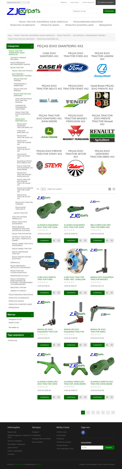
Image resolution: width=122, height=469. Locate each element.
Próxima (108, 412)
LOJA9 (39, 464)
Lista (113, 189)
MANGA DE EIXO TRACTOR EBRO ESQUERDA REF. (98, 331)
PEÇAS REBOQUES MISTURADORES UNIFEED (20, 63)
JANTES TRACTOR (21, 213)
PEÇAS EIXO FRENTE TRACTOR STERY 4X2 (25, 190)
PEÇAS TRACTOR (63, 35)
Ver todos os (14, 327)
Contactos (11, 454)
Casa (10, 35)
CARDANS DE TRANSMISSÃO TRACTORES (21, 107)
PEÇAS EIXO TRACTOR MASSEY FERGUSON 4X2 (24, 174)
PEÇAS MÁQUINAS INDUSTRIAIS (88, 22)
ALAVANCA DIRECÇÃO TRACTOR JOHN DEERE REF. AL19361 (75, 384)
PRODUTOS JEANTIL (50, 25)
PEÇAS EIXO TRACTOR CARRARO (24, 203)
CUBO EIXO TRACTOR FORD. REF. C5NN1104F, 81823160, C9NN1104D (75, 279)
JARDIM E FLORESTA (18, 291)
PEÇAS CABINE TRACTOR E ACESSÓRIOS (22, 244)
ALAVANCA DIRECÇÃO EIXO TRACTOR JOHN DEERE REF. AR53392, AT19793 (47, 385)
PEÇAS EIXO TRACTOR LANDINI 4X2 (24, 142)
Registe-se (64, 2)
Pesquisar (35, 432)
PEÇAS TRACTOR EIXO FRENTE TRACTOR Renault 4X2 (23, 182)
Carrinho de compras (64, 442)
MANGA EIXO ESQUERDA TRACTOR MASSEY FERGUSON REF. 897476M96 (101, 280)
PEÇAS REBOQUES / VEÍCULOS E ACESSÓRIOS (20, 266)
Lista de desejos (62, 445)
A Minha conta (61, 432)
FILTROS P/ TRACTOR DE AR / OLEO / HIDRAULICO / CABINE (22, 238)
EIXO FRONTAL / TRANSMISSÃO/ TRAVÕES (89, 35)
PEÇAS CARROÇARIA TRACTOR (20, 253)
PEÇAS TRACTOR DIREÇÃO (20, 90)
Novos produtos (37, 442)
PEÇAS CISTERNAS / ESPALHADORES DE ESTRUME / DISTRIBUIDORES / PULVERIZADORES (21, 281)
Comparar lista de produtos (41, 439)
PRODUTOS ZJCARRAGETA (22, 25)
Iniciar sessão (75, 2)
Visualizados (36, 435)
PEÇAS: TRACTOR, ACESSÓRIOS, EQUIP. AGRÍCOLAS (43, 22)
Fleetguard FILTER (15, 319)
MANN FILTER (14, 323)
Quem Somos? (13, 447)
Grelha (109, 189)
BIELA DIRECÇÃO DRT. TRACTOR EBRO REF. (100, 226)
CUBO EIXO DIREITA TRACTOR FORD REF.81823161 (46, 279)
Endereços (60, 439)
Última (113, 412)
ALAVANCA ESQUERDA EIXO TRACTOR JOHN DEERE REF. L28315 (47, 227)
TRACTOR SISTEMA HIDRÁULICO (19, 218)
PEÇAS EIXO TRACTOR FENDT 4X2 (23, 156)
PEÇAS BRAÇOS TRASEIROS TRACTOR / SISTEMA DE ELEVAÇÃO (21, 228)
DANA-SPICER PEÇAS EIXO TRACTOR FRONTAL (23, 100)
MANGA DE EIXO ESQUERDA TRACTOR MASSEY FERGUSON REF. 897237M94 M (47, 332)
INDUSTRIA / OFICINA (18, 287)
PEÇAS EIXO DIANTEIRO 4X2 (21, 120)
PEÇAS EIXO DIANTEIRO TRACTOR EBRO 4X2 (25, 125)
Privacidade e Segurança (16, 444)
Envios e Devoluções (15, 451)
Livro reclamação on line (65, 449)
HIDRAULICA (15, 262)
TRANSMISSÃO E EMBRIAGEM (20, 85)
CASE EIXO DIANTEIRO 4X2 (23, 131)
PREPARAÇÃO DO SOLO (19, 276)
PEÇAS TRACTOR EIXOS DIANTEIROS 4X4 (22, 114)
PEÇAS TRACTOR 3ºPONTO (22, 71)
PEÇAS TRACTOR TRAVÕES (20, 80)
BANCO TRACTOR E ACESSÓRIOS (19, 223)
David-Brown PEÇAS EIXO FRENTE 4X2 (24, 162)
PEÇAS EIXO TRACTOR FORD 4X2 (25, 136)
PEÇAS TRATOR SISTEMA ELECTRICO (21, 258)
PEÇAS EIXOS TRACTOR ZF (20, 208)
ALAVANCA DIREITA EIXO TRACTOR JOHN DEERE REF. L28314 (101, 384)
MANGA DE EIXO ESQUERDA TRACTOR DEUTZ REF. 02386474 (74, 331)
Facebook (83, 432)
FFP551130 (12, 340)
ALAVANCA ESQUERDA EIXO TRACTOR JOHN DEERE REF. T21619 (74, 227)
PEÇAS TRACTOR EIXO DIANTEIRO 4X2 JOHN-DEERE (25, 167)
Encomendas (61, 435)
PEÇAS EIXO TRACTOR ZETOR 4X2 (23, 196)
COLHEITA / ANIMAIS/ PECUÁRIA (18, 58)
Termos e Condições (15, 441)
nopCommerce (19, 464)
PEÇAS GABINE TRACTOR (22, 249)
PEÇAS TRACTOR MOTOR (21, 234)
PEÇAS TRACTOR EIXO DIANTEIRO (21, 39)
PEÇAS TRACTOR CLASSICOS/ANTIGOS (18, 271)
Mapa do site (12, 432)
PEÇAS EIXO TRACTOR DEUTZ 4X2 (23, 149)
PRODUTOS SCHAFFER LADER (79, 25)
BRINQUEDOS (105, 25)
